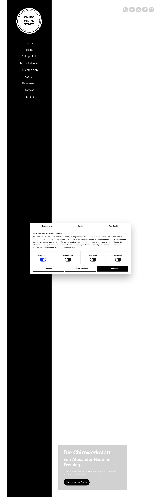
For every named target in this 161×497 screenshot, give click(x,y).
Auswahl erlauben (80, 269)
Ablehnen (48, 269)
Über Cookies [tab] (114, 226)
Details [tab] (80, 226)
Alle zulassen (112, 269)
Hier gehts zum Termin (76, 482)
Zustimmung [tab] (47, 226)
